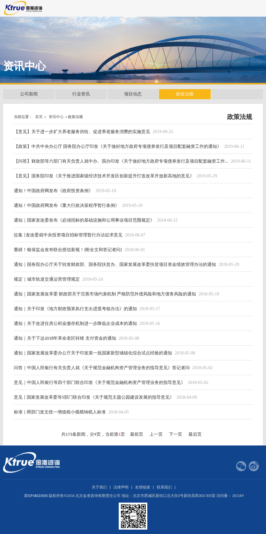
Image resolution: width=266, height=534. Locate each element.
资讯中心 (56, 117)
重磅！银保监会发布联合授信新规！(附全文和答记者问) (68, 249)
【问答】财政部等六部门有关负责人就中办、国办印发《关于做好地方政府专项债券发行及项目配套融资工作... (121, 161)
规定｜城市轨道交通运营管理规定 (47, 279)
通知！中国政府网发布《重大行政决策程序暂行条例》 (67, 205)
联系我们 (164, 487)
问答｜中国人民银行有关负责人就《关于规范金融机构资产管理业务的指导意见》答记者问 (102, 367)
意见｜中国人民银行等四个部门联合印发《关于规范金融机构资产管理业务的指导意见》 (100, 382)
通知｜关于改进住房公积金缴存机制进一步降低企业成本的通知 (76, 323)
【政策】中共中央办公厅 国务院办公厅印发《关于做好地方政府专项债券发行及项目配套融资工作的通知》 (118, 146)
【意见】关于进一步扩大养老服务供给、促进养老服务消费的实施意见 (82, 131)
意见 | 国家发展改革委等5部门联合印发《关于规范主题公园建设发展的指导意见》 (94, 397)
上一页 (156, 434)
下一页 (175, 434)
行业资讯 (81, 94)
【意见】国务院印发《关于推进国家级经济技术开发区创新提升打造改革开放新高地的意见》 (104, 176)
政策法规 (184, 94)
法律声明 (120, 487)
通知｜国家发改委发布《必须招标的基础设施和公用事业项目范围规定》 (84, 220)
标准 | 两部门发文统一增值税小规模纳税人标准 (60, 412)
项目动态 (133, 94)
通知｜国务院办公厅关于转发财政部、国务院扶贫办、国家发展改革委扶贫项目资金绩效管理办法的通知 (115, 264)
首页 (39, 117)
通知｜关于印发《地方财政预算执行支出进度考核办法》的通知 (76, 308)
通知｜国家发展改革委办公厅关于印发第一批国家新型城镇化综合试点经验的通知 (93, 353)
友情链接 (142, 487)
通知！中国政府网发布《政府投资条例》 (54, 190)
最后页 (195, 434)
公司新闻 (29, 94)
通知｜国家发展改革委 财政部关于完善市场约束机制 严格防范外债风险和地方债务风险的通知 (105, 294)
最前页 (136, 434)
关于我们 (99, 487)
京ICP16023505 (36, 496)
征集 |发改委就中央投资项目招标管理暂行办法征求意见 (68, 235)
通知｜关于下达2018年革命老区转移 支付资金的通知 (65, 338)
